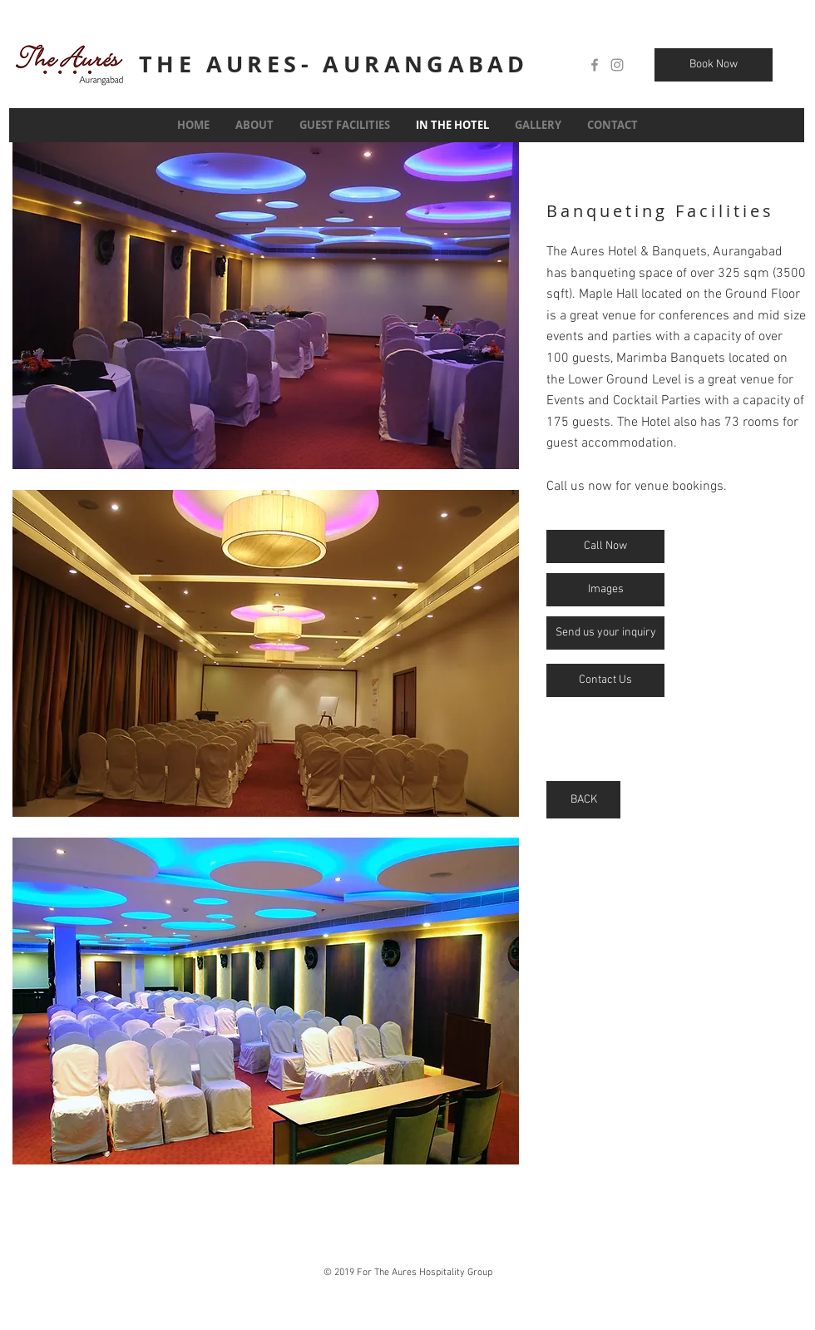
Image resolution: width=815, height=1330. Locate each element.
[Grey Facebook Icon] (594, 65)
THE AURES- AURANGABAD (333, 63)
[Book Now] (713, 65)
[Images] (605, 589)
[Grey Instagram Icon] (617, 65)
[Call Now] (605, 546)
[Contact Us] (605, 680)
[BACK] (583, 799)
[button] (265, 305)
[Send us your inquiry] (605, 633)
